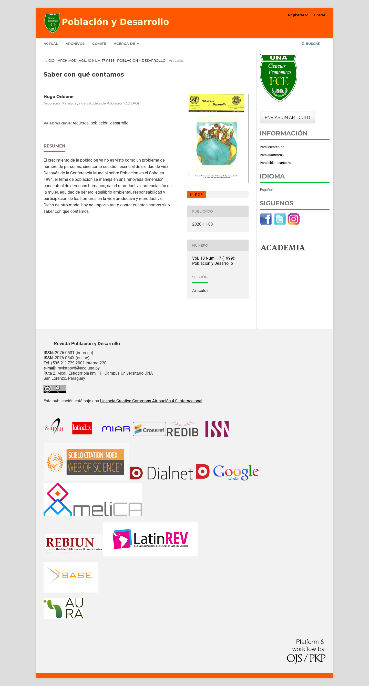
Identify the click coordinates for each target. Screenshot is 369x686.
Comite (99, 43)
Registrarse (298, 15)
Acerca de (125, 43)
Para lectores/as (272, 147)
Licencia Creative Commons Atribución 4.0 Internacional (151, 400)
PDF (198, 194)
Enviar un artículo (287, 117)
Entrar (319, 15)
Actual (51, 43)
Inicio (49, 60)
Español (266, 190)
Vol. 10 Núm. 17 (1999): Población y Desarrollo (122, 60)
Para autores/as (272, 155)
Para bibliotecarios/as (276, 163)
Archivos (75, 43)
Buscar (311, 43)
